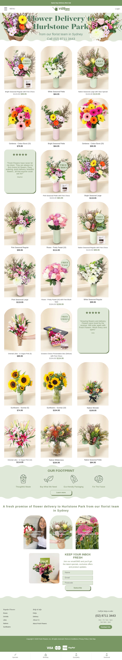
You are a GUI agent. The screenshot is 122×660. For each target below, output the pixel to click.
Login (117, 9)
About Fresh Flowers (40, 623)
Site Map (92, 639)
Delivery (35, 616)
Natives (5, 623)
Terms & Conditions (71, 639)
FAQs (35, 613)
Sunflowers (7, 627)
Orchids (5, 616)
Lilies (5, 620)
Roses (5, 613)
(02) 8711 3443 (64, 39)
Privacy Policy (83, 639)
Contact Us (105, 627)
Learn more (61, 492)
